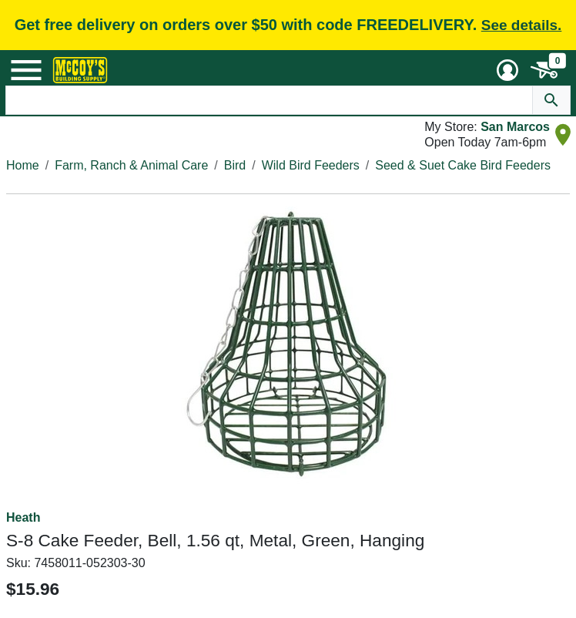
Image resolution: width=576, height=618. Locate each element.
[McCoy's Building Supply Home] (80, 70)
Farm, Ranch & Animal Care (131, 165)
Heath (23, 517)
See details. (521, 25)
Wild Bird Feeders (311, 165)
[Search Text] (268, 100)
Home (22, 165)
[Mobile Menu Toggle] (26, 70)
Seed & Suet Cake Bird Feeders (463, 165)
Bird (235, 165)
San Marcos (515, 126)
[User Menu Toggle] (507, 70)
